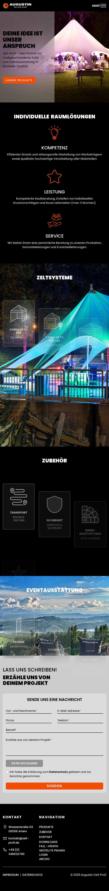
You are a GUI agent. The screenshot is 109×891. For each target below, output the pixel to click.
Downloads (48, 842)
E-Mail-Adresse (69, 711)
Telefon (63, 720)
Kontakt (45, 837)
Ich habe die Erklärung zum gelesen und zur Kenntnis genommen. (50, 774)
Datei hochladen (24, 763)
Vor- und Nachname (21, 711)
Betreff (11, 730)
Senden (54, 786)
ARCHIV (44, 859)
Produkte (46, 827)
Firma (10, 720)
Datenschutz (58, 772)
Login (43, 855)
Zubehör (45, 832)
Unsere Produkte (19, 82)
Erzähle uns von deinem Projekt (29, 740)
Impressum (11, 875)
